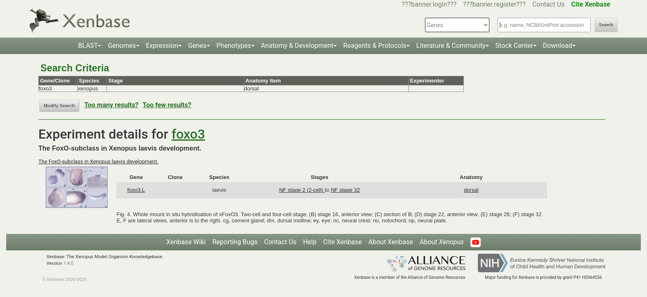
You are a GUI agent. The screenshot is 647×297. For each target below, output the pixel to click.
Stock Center (514, 46)
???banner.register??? (494, 4)
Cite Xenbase (342, 242)
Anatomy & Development (297, 46)
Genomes (122, 46)
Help (309, 242)
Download (557, 46)
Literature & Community (451, 46)
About (442, 242)
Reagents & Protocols (374, 46)
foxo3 (188, 134)
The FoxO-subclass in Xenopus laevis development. (98, 161)
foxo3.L (136, 190)
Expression (162, 46)
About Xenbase (390, 242)
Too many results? (111, 105)
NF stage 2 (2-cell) (302, 190)
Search (606, 25)
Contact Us (548, 4)
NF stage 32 (345, 190)
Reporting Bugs (235, 242)
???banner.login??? (429, 4)
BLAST (88, 46)
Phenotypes (234, 46)
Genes (197, 46)
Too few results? (167, 105)
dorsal (471, 190)
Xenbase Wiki (186, 242)
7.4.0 (68, 263)
